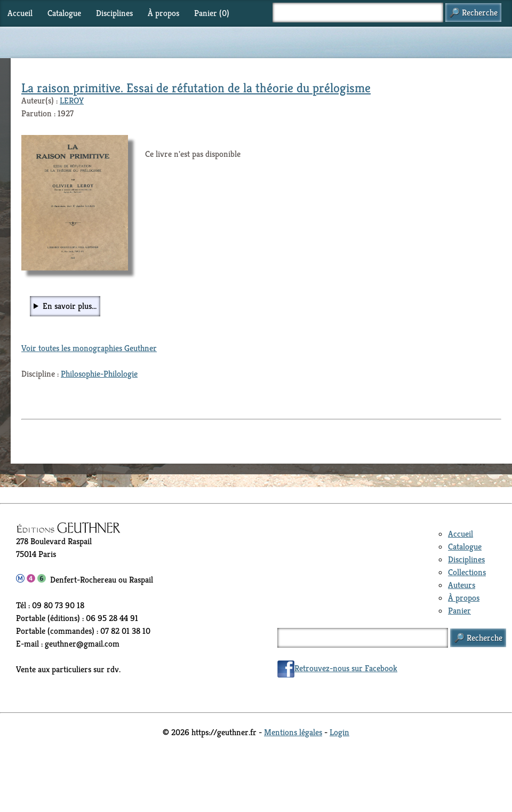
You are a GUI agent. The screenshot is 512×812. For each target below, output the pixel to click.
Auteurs (461, 585)
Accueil (20, 13)
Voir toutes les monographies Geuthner (89, 348)
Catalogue (64, 13)
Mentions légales (293, 732)
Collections (467, 572)
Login (339, 732)
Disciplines (114, 13)
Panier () (211, 13)
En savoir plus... (70, 306)
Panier (459, 610)
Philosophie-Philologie (99, 373)
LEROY (72, 100)
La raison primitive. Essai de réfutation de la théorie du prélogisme (196, 88)
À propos (163, 13)
